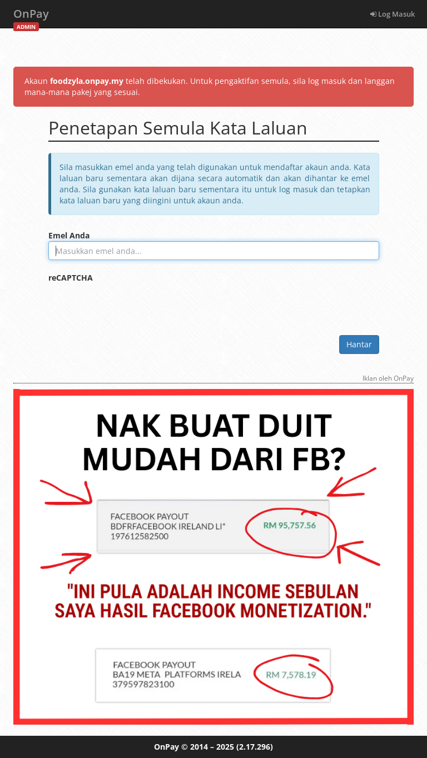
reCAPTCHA (70, 277)
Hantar (359, 344)
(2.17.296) (254, 746)
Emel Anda (69, 235)
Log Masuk (392, 14)
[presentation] (132, 305)
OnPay (31, 17)
